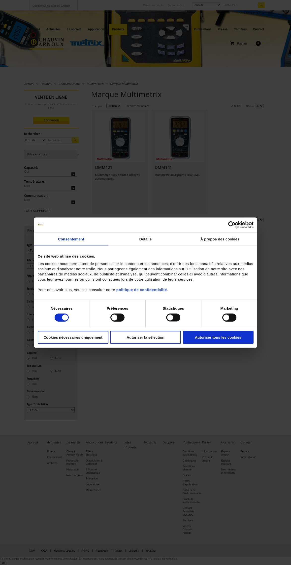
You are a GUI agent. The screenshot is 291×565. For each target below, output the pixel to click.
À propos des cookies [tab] (220, 239)
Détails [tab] (145, 239)
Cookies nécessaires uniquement (72, 337)
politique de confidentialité (141, 290)
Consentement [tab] (71, 239)
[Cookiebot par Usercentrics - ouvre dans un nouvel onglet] (232, 225)
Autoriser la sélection (145, 337)
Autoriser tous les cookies (218, 337)
